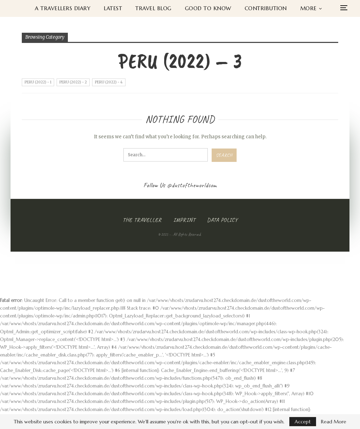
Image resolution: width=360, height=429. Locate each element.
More (308, 8)
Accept (303, 421)
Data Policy (222, 219)
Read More (333, 421)
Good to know (208, 8)
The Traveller (142, 219)
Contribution (266, 8)
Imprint (184, 219)
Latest (113, 8)
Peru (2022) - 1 (38, 82)
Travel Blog (153, 8)
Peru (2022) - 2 (73, 82)
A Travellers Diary (62, 8)
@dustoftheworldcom (192, 185)
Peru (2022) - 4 (109, 82)
